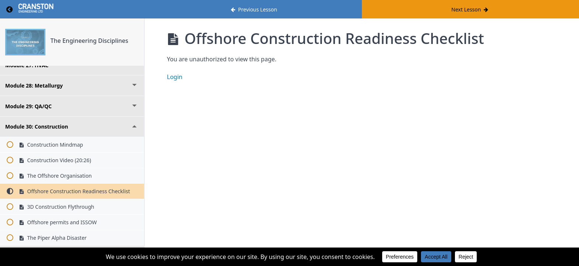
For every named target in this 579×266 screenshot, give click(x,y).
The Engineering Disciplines (90, 41)
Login (174, 77)
